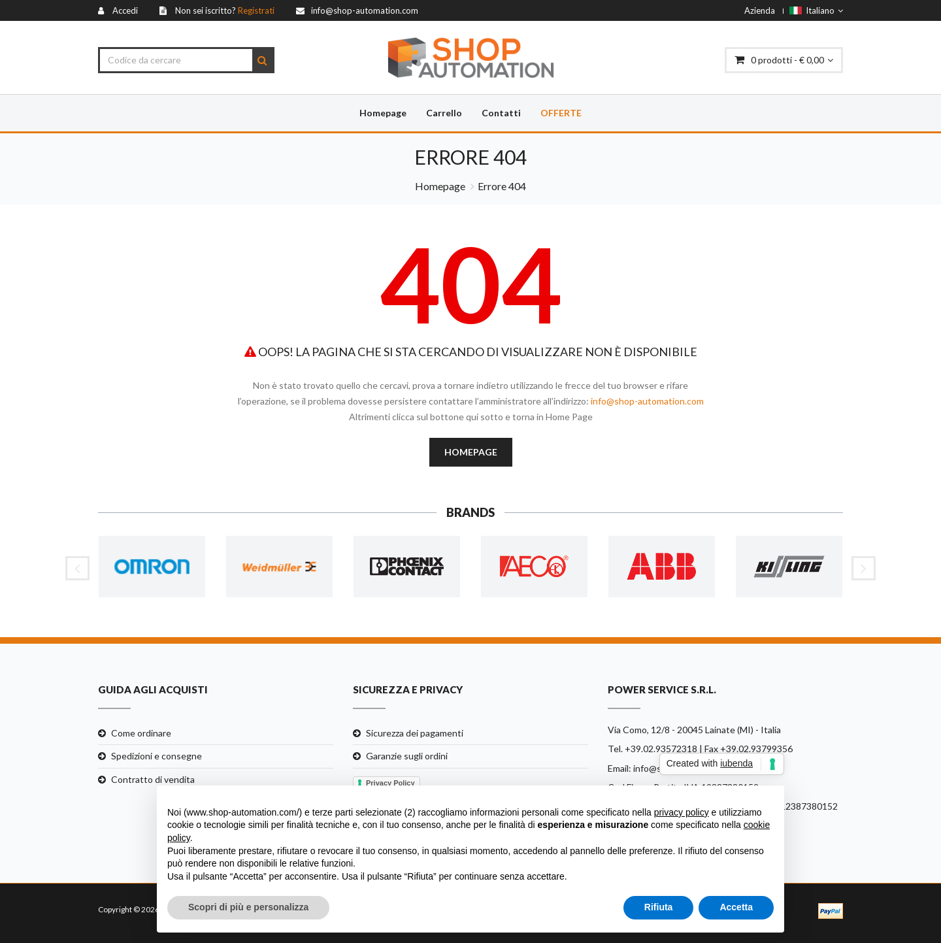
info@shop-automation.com (647, 400)
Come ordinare (141, 732)
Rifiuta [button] (658, 907)
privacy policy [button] (681, 812)
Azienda (759, 10)
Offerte (561, 112)
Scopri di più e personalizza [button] (248, 907)
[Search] (262, 60)
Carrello (444, 112)
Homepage (382, 112)
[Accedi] (118, 10)
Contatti (501, 112)
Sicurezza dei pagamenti (414, 732)
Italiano (816, 10)
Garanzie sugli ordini (407, 755)
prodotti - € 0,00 (784, 59)
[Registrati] (216, 10)
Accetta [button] (736, 907)
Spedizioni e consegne (156, 755)
